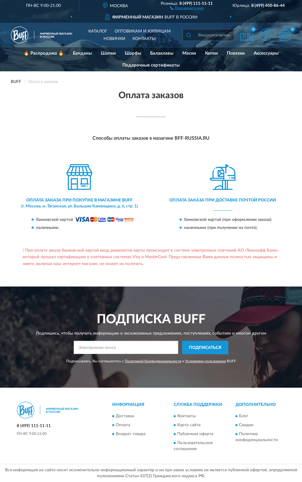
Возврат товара (131, 434)
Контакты (144, 39)
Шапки (108, 53)
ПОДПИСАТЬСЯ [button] (205, 348)
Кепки (211, 53)
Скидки (246, 425)
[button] (187, 8)
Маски (189, 53)
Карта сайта (189, 425)
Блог (243, 416)
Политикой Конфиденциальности (153, 361)
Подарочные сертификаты (151, 65)
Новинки (114, 39)
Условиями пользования (205, 361)
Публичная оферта (195, 434)
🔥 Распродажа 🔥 (44, 53)
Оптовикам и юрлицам (143, 31)
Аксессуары (266, 53)
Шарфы (133, 53)
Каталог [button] (97, 31)
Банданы (82, 53)
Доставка (125, 416)
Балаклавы (161, 53)
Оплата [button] (123, 425)
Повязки (236, 53)
